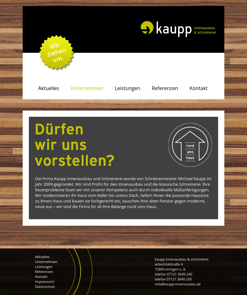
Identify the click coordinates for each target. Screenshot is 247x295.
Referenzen (44, 271)
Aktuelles (42, 256)
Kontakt (41, 276)
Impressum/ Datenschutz (45, 284)
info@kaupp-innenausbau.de (178, 284)
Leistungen (43, 266)
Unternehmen (46, 261)
